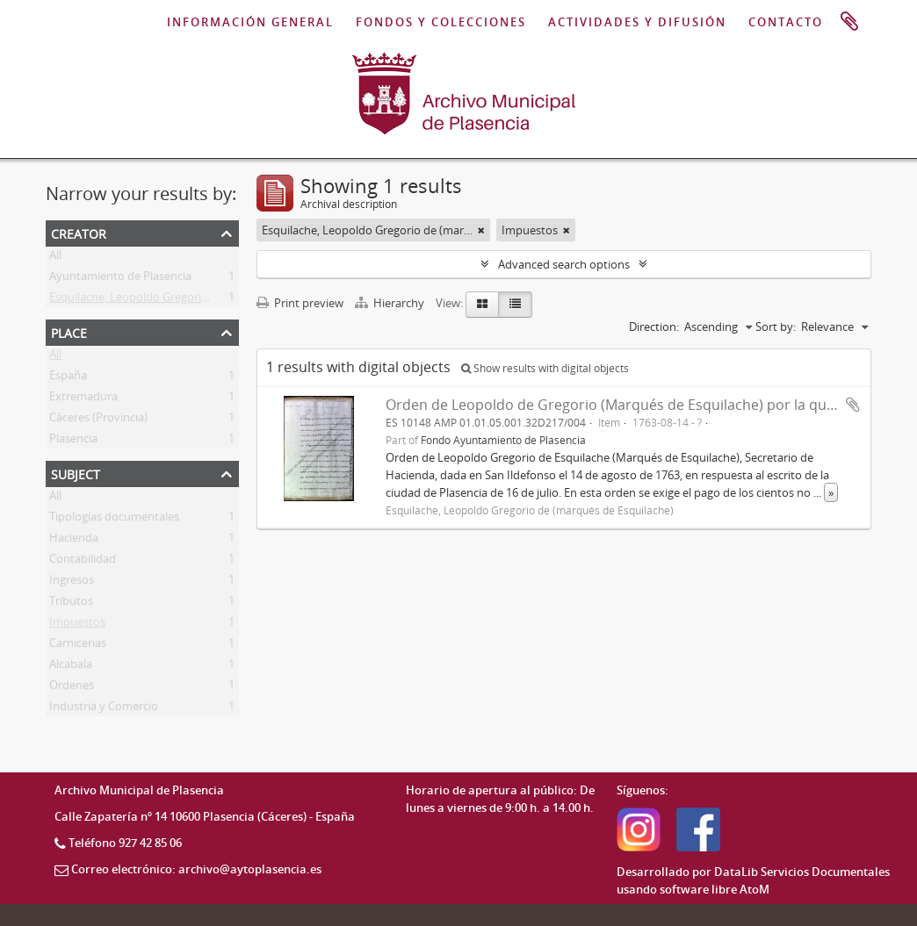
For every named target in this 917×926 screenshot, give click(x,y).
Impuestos (77, 625)
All (55, 258)
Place (69, 331)
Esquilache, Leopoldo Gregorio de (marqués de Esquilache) (201, 300)
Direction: (654, 326)
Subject (75, 473)
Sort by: (775, 326)
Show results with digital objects (545, 368)
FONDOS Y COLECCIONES (441, 22)
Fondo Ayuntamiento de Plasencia (503, 440)
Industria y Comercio (103, 709)
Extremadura (83, 399)
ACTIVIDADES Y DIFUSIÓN (637, 22)
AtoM (754, 889)
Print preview (299, 303)
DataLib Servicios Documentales (802, 871)
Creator (78, 232)
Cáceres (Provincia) (98, 420)
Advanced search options (564, 264)
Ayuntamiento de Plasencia (120, 279)
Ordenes (71, 688)
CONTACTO (785, 22)
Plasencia (73, 441)
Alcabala (70, 667)
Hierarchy (391, 303)
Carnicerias (77, 646)
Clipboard (849, 22)
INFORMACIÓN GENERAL (250, 22)
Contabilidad (82, 562)
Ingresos (71, 583)
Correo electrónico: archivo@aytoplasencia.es (196, 869)
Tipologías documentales (114, 520)
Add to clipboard (853, 404)
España (68, 378)
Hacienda (73, 541)
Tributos (71, 604)
